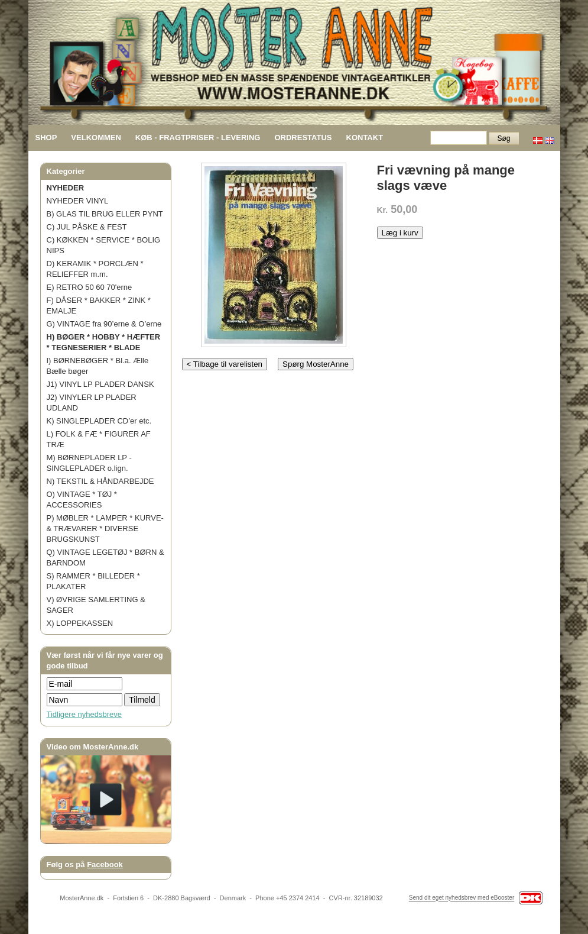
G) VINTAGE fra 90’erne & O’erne (104, 323)
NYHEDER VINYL (78, 200)
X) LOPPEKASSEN (80, 623)
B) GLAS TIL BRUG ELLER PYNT (105, 213)
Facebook (105, 864)
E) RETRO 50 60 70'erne (89, 287)
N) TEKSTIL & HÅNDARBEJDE (100, 481)
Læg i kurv (400, 232)
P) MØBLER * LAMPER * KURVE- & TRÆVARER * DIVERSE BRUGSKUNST (105, 528)
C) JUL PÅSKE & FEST (87, 226)
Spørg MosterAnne (315, 364)
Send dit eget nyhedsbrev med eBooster (461, 898)
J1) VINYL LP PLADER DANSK (100, 384)
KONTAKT (365, 137)
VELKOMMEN (96, 137)
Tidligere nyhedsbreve (84, 714)
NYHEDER (66, 187)
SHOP (46, 137)
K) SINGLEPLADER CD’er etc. (99, 420)
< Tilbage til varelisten (225, 364)
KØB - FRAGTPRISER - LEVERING (198, 137)
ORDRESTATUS (303, 137)
